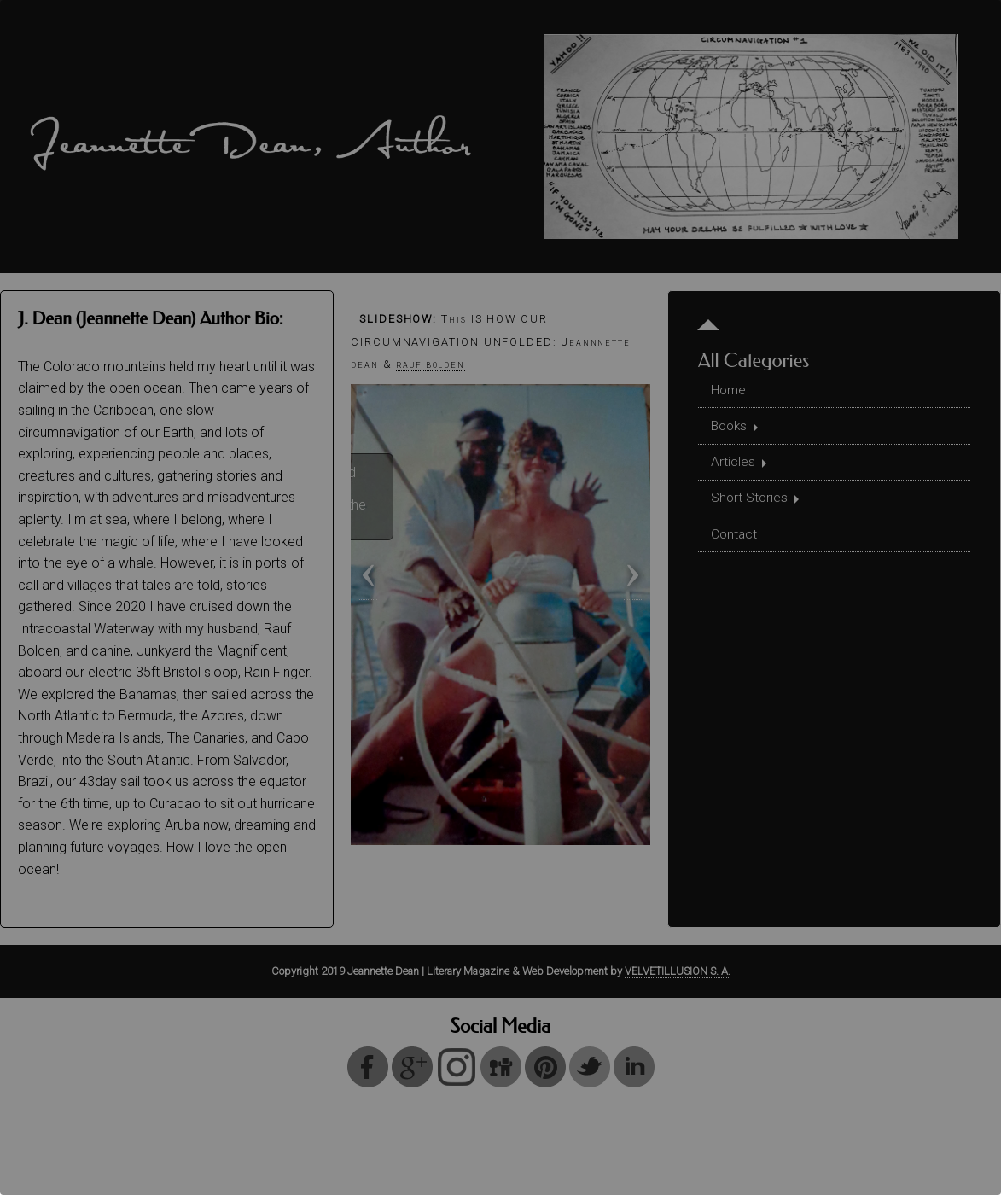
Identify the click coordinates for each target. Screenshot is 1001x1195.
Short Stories (751, 503)
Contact (735, 541)
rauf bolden (430, 364)
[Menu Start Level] (709, 320)
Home (730, 390)
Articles (734, 466)
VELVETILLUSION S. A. (677, 971)
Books (731, 428)
